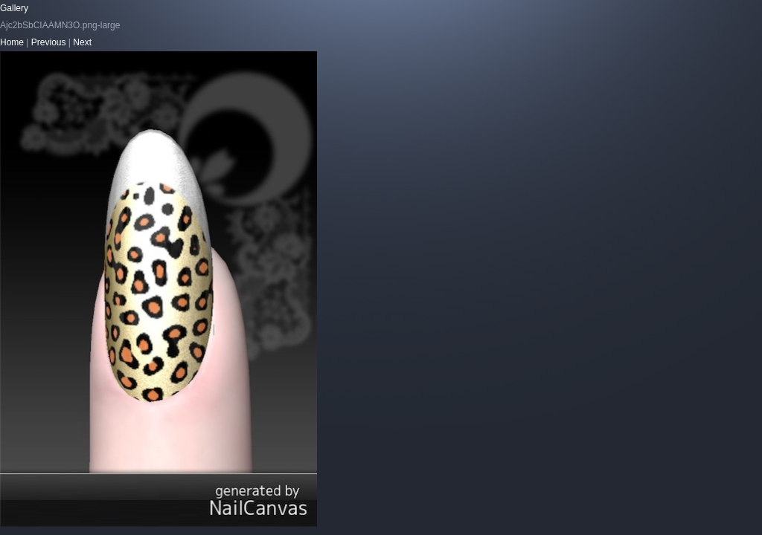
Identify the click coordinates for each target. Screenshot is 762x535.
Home (12, 42)
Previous (48, 42)
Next (82, 42)
